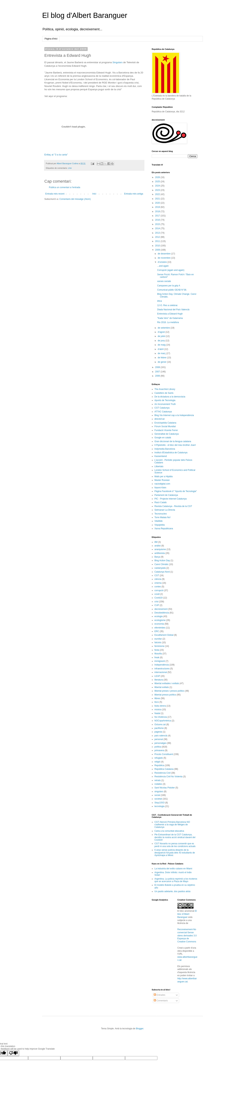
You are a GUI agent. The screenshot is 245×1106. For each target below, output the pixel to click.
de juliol (162, 336)
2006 (158, 376)
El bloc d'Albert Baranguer (187, 914)
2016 (158, 220)
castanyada (160, 568)
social (157, 795)
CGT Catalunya (161, 408)
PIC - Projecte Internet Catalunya (170, 498)
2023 (158, 190)
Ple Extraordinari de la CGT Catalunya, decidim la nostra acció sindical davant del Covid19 (174, 837)
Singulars (117, 62)
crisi (70, 168)
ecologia (158, 616)
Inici (94, 193)
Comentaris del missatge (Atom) (75, 199)
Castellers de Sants (163, 393)
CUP (156, 605)
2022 (158, 194)
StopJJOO (159, 802)
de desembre (164, 253)
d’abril (161, 349)
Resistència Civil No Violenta (168, 776)
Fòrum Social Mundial (165, 426)
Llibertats (158, 466)
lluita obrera (160, 706)
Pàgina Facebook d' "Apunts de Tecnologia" (175, 491)
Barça (157, 557)
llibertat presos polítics (165, 694)
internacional (160, 672)
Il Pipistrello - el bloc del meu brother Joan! (175, 445)
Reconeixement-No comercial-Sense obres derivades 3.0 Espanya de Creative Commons (187, 935)
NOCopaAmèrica (162, 720)
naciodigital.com (162, 484)
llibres (157, 698)
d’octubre (162, 262)
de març (162, 353)
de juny (161, 340)
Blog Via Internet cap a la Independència (174, 415)
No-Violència (160, 717)
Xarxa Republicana (163, 528)
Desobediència (161, 612)
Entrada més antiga (133, 193)
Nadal (157, 713)
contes (157, 586)
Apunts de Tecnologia (164, 400)
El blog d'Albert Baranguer (84, 15)
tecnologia (159, 806)
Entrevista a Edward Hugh (170, 313)
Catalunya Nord (162, 572)
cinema (158, 583)
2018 (158, 211)
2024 (158, 185)
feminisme (159, 646)
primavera (159, 750)
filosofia (158, 653)
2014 (158, 228)
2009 (158, 250)
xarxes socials (164, 281)
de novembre (164, 258)
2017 (158, 215)
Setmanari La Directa (164, 510)
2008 (158, 367)
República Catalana (164, 769)
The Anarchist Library (164, 389)
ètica (159, 301)
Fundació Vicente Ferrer (166, 430)
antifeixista (159, 553)
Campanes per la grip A (168, 285)
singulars (158, 791)
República (159, 765)
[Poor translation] (13, 1053)
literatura (158, 679)
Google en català (162, 437)
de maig (162, 345)
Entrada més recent (54, 193)
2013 (158, 233)
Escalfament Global (163, 635)
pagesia (158, 732)
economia (159, 624)
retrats (157, 780)
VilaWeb (158, 521)
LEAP (157, 676)
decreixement (161, 609)
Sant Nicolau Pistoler (164, 787)
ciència (157, 579)
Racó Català (160, 502)
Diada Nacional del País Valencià (173, 309)
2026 (158, 177)
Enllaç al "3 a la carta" (56, 154)
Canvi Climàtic (161, 564)
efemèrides (159, 627)
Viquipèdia (159, 525)
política (157, 746)
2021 (158, 198)
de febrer (162, 357)
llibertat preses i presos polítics (169, 691)
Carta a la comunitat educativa (169, 831)
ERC (156, 631)
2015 (158, 224)
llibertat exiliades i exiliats (166, 683)
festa (156, 650)
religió (157, 761)
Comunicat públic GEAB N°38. (172, 290)
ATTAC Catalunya (163, 411)
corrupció (158, 590)
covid (157, 594)
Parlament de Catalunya (166, 495)
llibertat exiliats (161, 687)
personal (158, 739)
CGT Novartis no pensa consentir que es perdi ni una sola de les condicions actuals (175, 844)
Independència (161, 664)
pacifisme (159, 728)
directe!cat (159, 419)
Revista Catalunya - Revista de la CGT (173, 506)
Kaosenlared (160, 456)
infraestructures (162, 668)
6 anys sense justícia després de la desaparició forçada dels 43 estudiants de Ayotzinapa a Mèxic (174, 853)
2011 (158, 241)
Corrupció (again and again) (170, 270)
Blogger (139, 1028)
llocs (156, 702)
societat (158, 799)
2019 (158, 207)
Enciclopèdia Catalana (165, 423)
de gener (162, 362)
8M (156, 542)
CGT (156, 575)
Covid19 (158, 597)
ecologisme (160, 620)
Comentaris (161, 1000)
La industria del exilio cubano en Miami (173, 868)
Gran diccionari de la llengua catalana (172, 441)
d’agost (161, 332)
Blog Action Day (162, 560)
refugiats (158, 758)
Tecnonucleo (160, 513)
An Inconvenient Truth (165, 404)
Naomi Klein (160, 487)
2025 (158, 181)
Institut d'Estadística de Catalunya (170, 452)
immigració (159, 661)
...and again (163, 266)
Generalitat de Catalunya (166, 434)
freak (156, 657)
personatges (160, 743)
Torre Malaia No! (162, 517)
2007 (158, 371)
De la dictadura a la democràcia (169, 396)
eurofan (158, 639)
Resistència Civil (162, 773)
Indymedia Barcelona (164, 449)
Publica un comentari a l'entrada (64, 187)
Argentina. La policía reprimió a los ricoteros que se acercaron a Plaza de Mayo (175, 880)
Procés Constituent (163, 754)
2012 (158, 237)
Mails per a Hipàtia (163, 476)
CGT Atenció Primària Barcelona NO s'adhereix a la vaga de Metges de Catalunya (172, 825)
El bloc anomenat (185, 911)
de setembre (164, 328)
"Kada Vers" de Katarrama (170, 318)
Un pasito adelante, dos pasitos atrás (172, 891)
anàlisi (157, 545)
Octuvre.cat (160, 724)
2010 (158, 245)
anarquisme (160, 549)
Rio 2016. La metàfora (168, 322)
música (157, 709)
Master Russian (162, 480)
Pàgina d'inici (51, 38)
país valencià (160, 735)
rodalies (158, 784)
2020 (158, 203)
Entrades (159, 995)
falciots (157, 642)
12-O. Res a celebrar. (167, 305)
